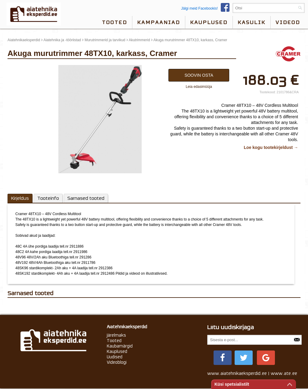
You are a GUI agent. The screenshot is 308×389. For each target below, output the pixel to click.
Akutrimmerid (139, 40)
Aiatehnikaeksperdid (24, 40)
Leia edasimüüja (199, 87)
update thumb (20, 67)
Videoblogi (117, 362)
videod (288, 22)
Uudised (114, 356)
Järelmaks (116, 335)
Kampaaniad (158, 22)
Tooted (114, 22)
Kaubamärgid (120, 346)
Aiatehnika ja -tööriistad (62, 40)
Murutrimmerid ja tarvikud (105, 40)
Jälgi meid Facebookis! (207, 8)
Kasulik (252, 22)
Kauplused (209, 22)
